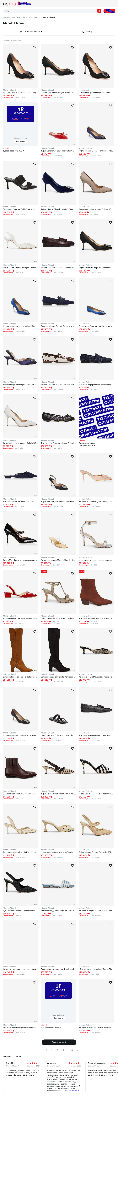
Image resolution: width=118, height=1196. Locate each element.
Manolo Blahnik (9, 90)
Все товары (22, 17)
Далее (77, 1050)
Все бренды (34, 17)
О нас (109, 11)
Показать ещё (59, 1042)
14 (71, 1050)
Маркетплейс (9, 17)
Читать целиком (72, 1090)
